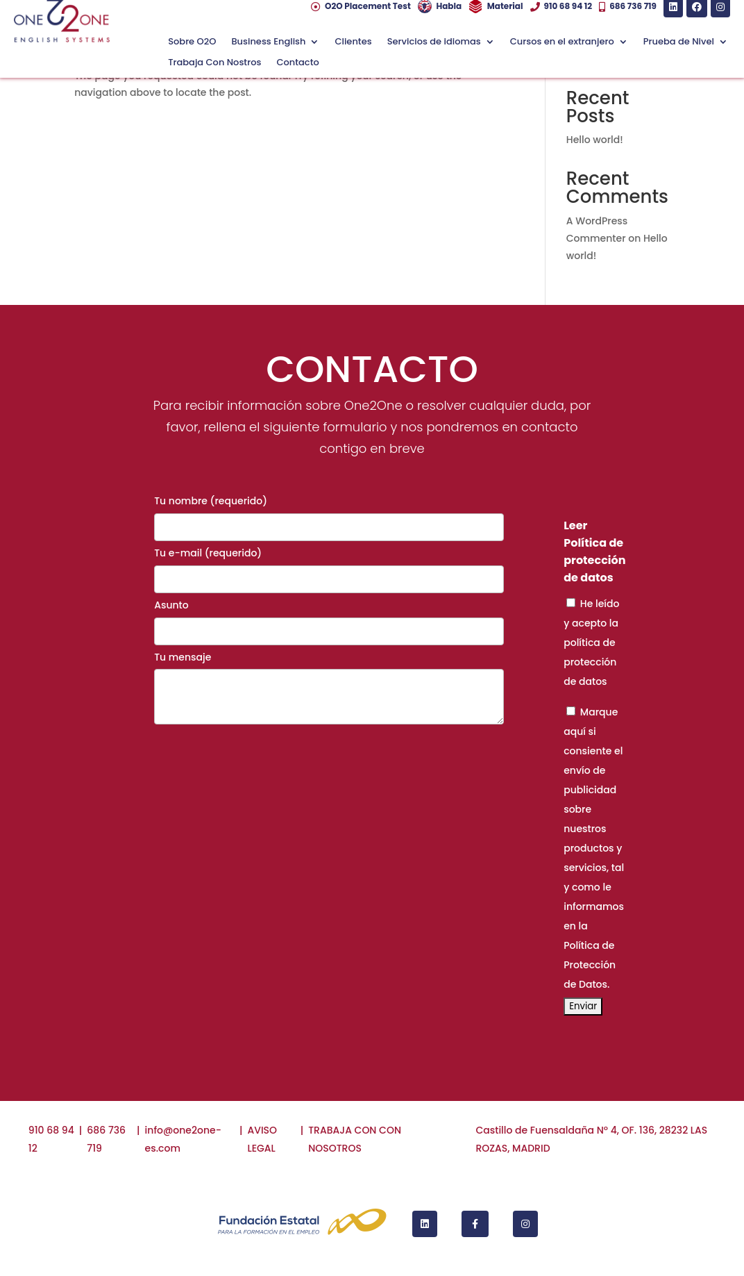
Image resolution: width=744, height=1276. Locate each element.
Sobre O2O (192, 42)
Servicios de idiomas (434, 42)
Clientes (353, 42)
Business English (268, 42)
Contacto (297, 63)
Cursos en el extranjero (562, 42)
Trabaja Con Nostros (214, 63)
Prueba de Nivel (678, 42)
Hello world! (594, 140)
